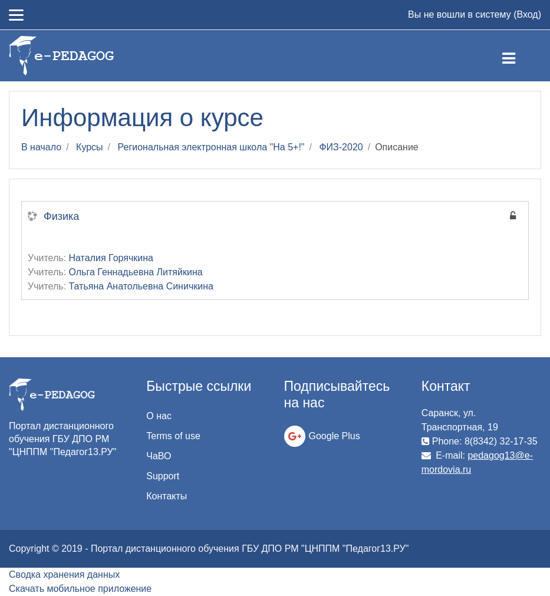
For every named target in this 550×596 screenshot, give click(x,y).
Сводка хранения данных (64, 574)
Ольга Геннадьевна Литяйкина (136, 272)
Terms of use (173, 436)
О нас (159, 416)
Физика (61, 216)
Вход (527, 14)
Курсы (89, 147)
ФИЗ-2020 (341, 147)
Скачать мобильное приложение (80, 589)
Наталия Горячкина (111, 258)
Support (162, 476)
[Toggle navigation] (518, 56)
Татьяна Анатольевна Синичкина (141, 286)
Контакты (166, 496)
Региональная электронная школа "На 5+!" (211, 147)
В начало (41, 147)
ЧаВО (158, 456)
